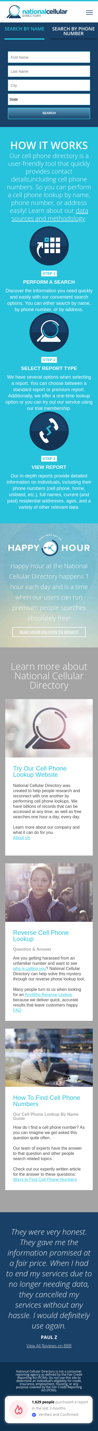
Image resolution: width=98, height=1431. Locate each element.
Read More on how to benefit (48, 631)
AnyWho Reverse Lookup (48, 994)
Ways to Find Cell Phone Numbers (45, 1179)
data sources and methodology (50, 214)
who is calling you (29, 968)
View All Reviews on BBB (49, 1346)
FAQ (17, 1010)
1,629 (36, 1401)
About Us (21, 837)
